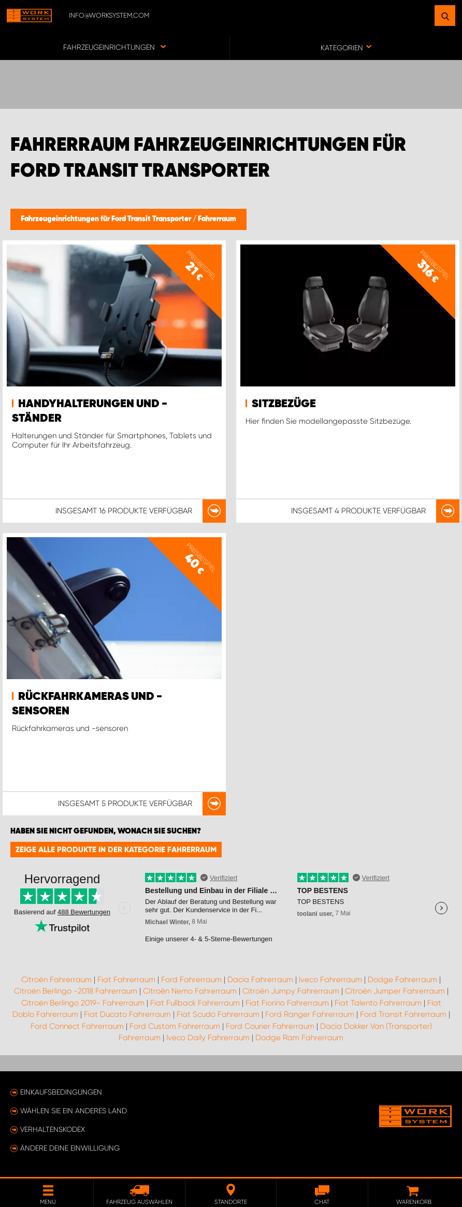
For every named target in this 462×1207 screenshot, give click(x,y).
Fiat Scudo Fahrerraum (218, 1014)
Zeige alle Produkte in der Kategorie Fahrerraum (116, 849)
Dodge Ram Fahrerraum (299, 1037)
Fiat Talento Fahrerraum (378, 1003)
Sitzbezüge (284, 404)
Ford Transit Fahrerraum (403, 1014)
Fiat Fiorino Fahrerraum (287, 1003)
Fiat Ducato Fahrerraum (127, 1014)
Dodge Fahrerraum (402, 979)
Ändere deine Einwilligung (70, 1148)
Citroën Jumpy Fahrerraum (290, 991)
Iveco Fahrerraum (330, 979)
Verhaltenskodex (52, 1129)
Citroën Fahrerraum (56, 979)
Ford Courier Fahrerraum (270, 1026)
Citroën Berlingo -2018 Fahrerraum (75, 991)
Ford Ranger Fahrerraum (309, 1014)
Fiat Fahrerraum (126, 979)
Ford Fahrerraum (191, 979)
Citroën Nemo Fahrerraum (190, 991)
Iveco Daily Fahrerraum (208, 1037)
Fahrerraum (217, 219)
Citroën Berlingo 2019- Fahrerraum (83, 1003)
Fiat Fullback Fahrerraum (195, 1003)
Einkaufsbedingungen (61, 1092)
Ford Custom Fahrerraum (174, 1026)
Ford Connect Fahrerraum (77, 1026)
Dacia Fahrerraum (260, 979)
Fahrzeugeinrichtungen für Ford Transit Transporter (107, 219)
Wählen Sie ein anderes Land (73, 1111)
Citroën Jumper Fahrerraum (395, 991)
